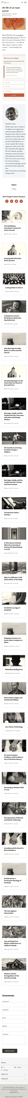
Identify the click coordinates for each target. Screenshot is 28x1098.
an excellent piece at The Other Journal (12, 36)
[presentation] (25, 2)
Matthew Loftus (7, 16)
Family (14, 189)
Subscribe (14, 95)
